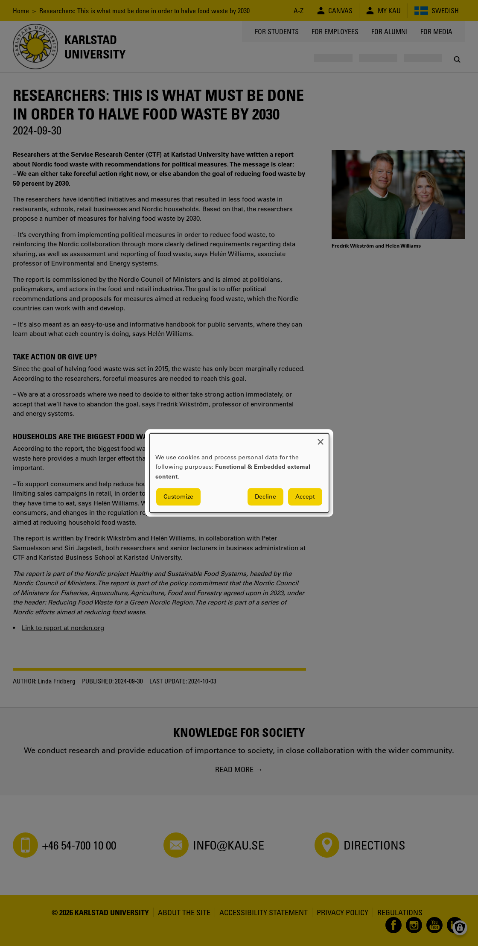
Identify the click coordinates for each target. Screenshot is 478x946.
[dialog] (239, 472)
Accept (305, 497)
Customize (178, 497)
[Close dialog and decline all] (320, 438)
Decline (265, 497)
